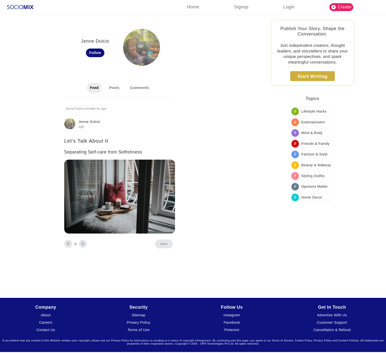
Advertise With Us (332, 315)
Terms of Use (139, 330)
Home (193, 6)
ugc (81, 126)
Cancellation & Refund (332, 330)
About (46, 315)
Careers (45, 322)
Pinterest (231, 330)
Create (341, 6)
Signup (241, 6)
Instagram (232, 315)
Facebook (232, 322)
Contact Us (45, 330)
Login (289, 6)
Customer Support (332, 322)
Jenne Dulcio (89, 122)
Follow (95, 53)
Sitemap (138, 315)
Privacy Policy (138, 322)
